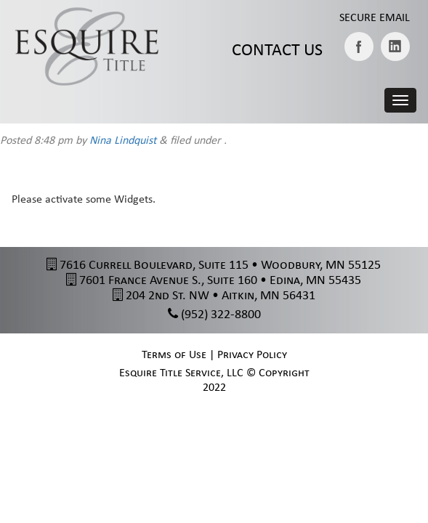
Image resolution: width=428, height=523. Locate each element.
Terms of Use (174, 355)
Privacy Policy (252, 355)
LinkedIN (395, 46)
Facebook (359, 46)
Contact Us (277, 51)
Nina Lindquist (122, 141)
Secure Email (374, 18)
